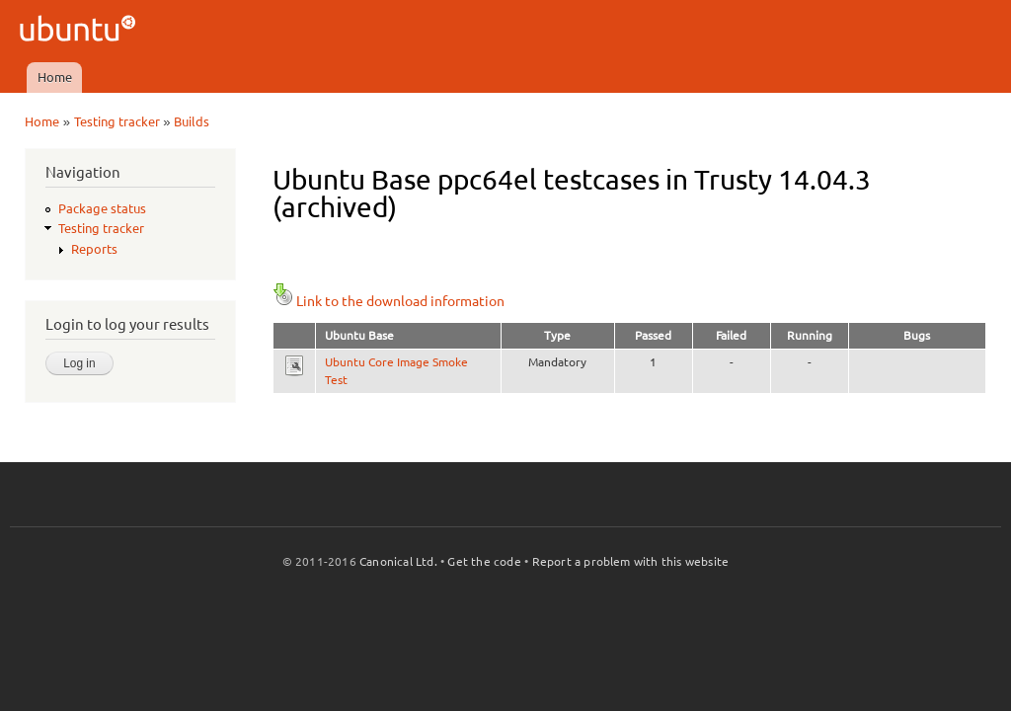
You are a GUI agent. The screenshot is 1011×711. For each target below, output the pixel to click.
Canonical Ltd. (398, 561)
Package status (102, 208)
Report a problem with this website (631, 561)
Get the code (483, 561)
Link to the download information (388, 301)
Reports (94, 249)
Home (55, 77)
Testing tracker (117, 121)
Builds (191, 121)
